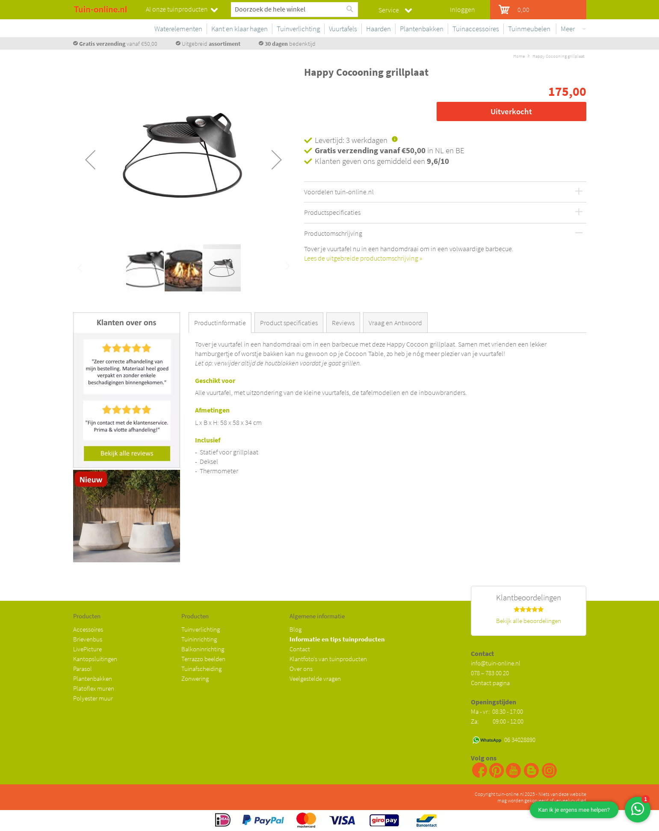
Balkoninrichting (202, 649)
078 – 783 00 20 (490, 673)
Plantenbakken (92, 678)
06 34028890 (519, 740)
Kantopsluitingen (95, 659)
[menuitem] (176, 29)
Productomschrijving (333, 233)
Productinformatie (220, 322)
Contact (300, 649)
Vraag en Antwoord (395, 322)
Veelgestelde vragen (315, 678)
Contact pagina (490, 683)
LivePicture (87, 649)
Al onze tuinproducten (177, 9)
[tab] (222, 322)
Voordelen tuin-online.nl (339, 192)
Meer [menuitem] (568, 28)
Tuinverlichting (200, 629)
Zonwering (195, 678)
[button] (90, 159)
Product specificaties (289, 322)
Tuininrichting (199, 639)
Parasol (82, 669)
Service (388, 10)
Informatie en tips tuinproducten (337, 639)
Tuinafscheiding (201, 669)
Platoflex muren (93, 688)
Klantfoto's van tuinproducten (328, 659)
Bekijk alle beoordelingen (528, 621)
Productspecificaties (332, 213)
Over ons (301, 669)
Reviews (343, 322)
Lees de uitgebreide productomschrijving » (363, 258)
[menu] (366, 30)
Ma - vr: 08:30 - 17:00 (497, 711)
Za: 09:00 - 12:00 (497, 721)
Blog (295, 629)
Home (519, 56)
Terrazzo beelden (203, 659)
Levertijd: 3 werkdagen (351, 140)
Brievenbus (87, 639)
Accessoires (88, 629)
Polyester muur (93, 698)
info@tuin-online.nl (495, 663)
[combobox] (294, 9)
